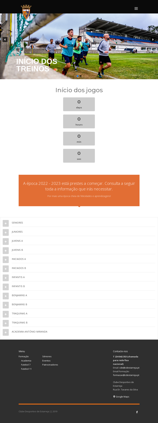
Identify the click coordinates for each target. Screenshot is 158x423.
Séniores (47, 356)
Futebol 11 (26, 368)
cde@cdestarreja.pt (129, 367)
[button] (79, 39)
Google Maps (121, 396)
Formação (24, 356)
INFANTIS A (18, 277)
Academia (26, 360)
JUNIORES (17, 231)
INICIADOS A (19, 259)
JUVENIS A (17, 240)
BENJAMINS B (19, 304)
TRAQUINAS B (20, 322)
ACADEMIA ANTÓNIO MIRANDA (29, 331)
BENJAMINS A (19, 295)
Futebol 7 (25, 364)
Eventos (46, 360)
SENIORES (17, 222)
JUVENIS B (17, 249)
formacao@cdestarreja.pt (126, 375)
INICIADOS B (19, 268)
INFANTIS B (18, 286)
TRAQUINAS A (19, 313)
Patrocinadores (50, 364)
